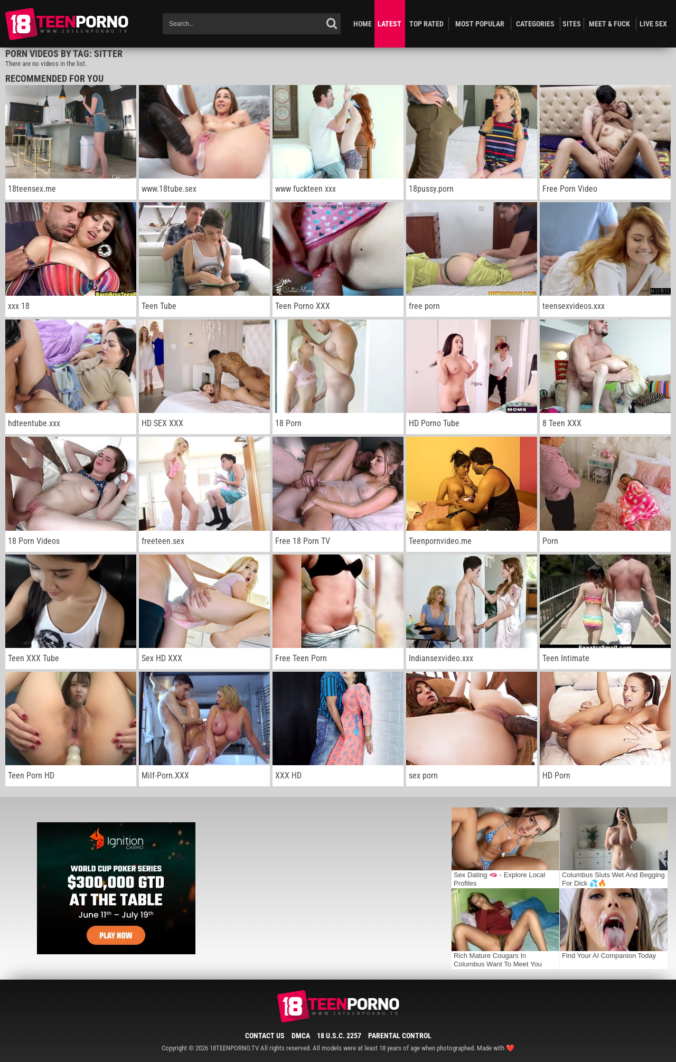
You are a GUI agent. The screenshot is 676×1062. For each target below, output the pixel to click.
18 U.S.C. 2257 (339, 1035)
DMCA (301, 1035)
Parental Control (399, 1035)
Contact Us (265, 1035)
